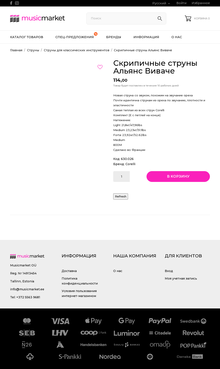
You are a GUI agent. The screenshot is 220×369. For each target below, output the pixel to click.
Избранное (201, 3)
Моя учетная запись (181, 278)
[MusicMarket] (43, 18)
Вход (169, 271)
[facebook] (11, 3)
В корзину (178, 176)
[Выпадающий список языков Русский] (161, 3)
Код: (116, 159)
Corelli (130, 164)
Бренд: (119, 164)
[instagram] (17, 3)
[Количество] (121, 176)
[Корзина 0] (197, 18)
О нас (176, 37)
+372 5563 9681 (28, 297)
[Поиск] (126, 19)
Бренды (113, 37)
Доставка (69, 271)
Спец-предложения (76, 35)
